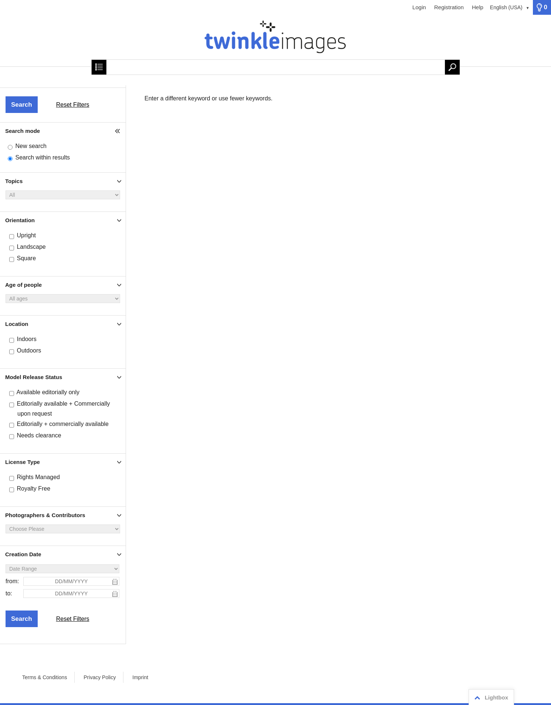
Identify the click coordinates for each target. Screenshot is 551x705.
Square (26, 258)
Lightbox (490, 697)
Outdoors (29, 350)
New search (30, 146)
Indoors (26, 339)
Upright (26, 235)
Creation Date (23, 554)
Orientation (20, 220)
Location (16, 324)
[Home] (275, 40)
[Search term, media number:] (275, 67)
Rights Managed (38, 477)
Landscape (31, 247)
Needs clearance (39, 435)
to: (9, 593)
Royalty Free (33, 488)
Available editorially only (48, 392)
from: (12, 581)
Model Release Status (33, 377)
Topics (14, 181)
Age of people (23, 285)
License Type (22, 462)
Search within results (42, 157)
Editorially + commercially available (63, 424)
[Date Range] (62, 568)
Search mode (22, 131)
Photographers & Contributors (45, 515)
